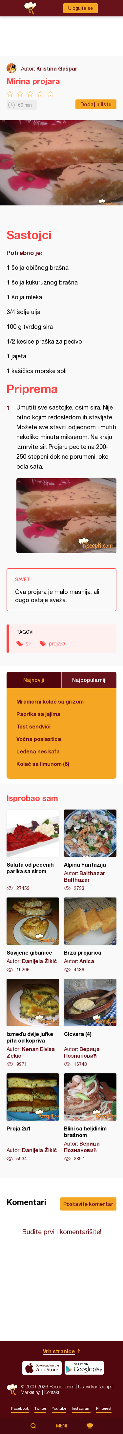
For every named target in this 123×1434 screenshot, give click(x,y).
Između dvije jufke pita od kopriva (33, 1023)
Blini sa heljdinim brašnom (90, 1117)
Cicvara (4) (90, 1023)
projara (57, 643)
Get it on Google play (84, 1368)
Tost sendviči (33, 726)
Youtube (59, 1408)
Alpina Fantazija (90, 851)
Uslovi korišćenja (94, 1386)
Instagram (81, 1408)
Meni (61, 1425)
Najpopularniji (89, 680)
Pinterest (104, 1408)
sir (28, 643)
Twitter (40, 1408)
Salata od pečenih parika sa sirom (33, 851)
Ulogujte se (80, 8)
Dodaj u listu (96, 104)
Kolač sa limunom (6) (42, 764)
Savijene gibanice (33, 935)
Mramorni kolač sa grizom (50, 701)
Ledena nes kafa (38, 751)
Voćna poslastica (38, 739)
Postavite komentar (88, 1204)
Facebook (20, 1408)
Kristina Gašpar (56, 68)
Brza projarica (90, 935)
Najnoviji (33, 680)
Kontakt (51, 1392)
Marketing (31, 1392)
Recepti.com (12, 1389)
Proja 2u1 (33, 1117)
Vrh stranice (59, 1351)
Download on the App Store (42, 1368)
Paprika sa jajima (38, 714)
